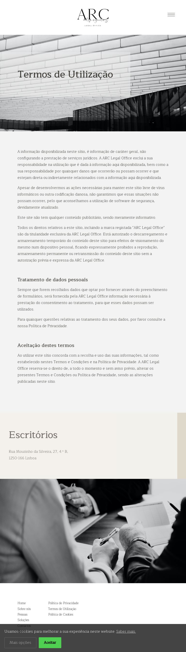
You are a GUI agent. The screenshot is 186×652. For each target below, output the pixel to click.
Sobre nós (24, 609)
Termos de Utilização (62, 609)
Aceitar (50, 644)
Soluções (23, 620)
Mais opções (20, 644)
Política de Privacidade (63, 603)
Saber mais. (126, 633)
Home (21, 603)
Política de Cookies (60, 614)
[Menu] (171, 15)
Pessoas (22, 614)
